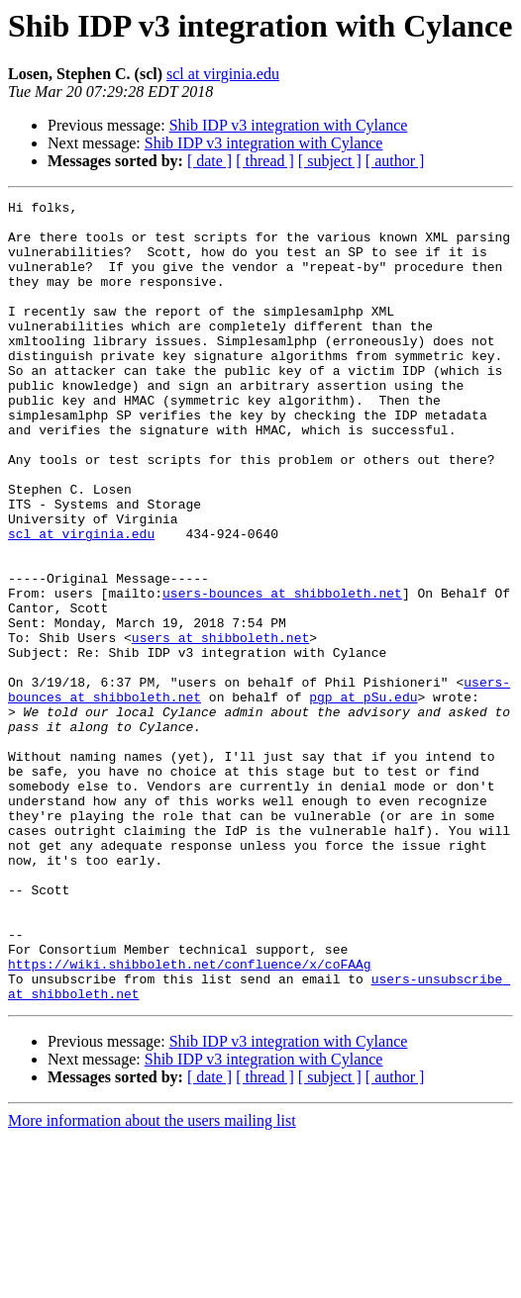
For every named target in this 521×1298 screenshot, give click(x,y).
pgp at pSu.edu (363, 797)
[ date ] (209, 160)
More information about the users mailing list (152, 1280)
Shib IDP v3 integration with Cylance (288, 125)
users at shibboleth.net (220, 726)
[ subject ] (330, 160)
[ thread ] (265, 160)
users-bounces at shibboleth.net (282, 673)
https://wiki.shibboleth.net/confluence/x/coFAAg (189, 1118)
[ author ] (395, 160)
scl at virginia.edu (222, 73)
